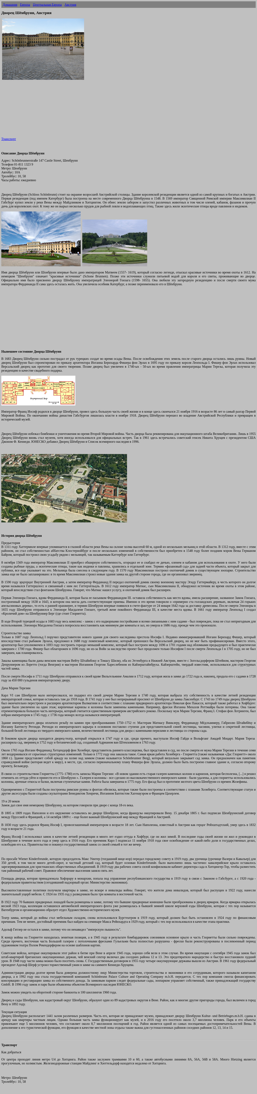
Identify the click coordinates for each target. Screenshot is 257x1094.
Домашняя (10, 4)
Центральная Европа (47, 4)
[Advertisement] (99, 111)
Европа (25, 4)
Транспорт (8, 139)
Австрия (70, 4)
